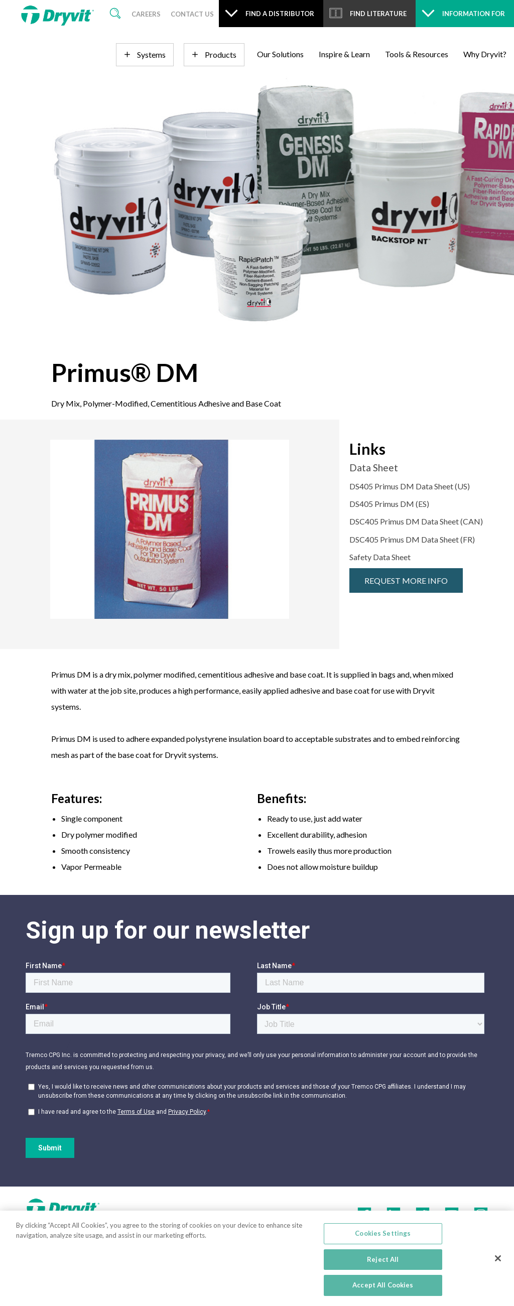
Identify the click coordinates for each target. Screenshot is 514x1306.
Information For (473, 14)
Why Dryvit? (484, 54)
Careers (146, 14)
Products (220, 54)
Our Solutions (280, 54)
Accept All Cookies (382, 1285)
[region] (257, 1258)
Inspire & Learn (344, 54)
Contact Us (192, 14)
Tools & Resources (416, 54)
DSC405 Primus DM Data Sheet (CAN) (416, 521)
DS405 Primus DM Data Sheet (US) (409, 486)
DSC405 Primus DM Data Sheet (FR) (412, 539)
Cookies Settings (383, 1233)
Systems (151, 54)
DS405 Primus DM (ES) (389, 503)
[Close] (498, 1258)
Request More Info (406, 580)
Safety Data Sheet (380, 557)
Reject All (383, 1259)
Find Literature (378, 14)
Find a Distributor (279, 14)
